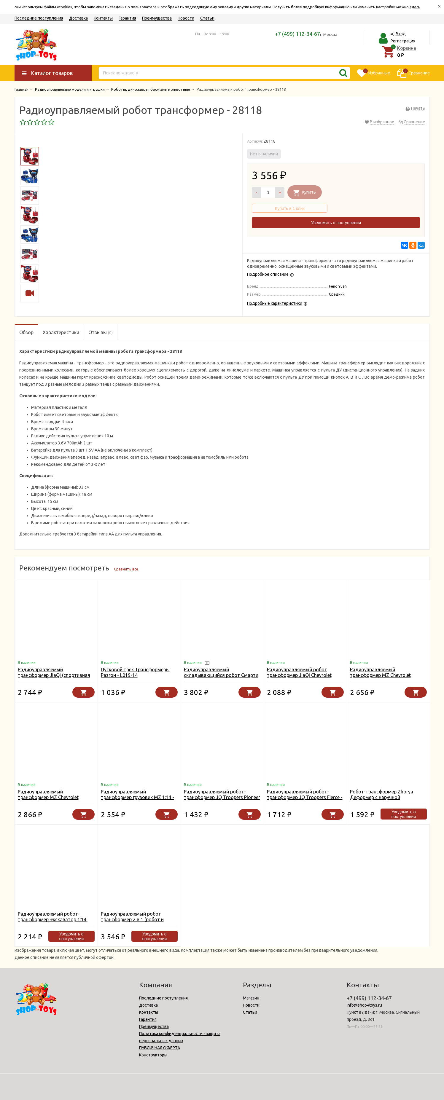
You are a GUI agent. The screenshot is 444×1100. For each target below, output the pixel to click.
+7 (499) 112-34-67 (297, 34)
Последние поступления (39, 18)
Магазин (251, 998)
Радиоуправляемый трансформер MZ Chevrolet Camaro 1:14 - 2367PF (48, 797)
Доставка (78, 18)
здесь (415, 7)
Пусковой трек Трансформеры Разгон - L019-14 (135, 672)
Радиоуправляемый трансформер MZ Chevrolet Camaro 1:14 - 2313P (380, 675)
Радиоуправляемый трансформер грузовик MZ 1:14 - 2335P (137, 797)
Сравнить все (126, 569)
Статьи (207, 18)
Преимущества (157, 18)
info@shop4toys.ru (364, 1005)
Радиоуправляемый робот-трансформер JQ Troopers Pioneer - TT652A (222, 797)
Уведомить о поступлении (336, 222)
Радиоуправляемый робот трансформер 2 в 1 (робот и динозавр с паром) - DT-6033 (133, 919)
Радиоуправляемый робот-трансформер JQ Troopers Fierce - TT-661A (305, 797)
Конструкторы (153, 1055)
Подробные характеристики (274, 303)
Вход (401, 33)
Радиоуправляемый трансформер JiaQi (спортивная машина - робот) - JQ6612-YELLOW (54, 678)
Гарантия (127, 18)
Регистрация (403, 41)
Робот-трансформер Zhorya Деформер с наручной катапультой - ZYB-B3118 (381, 797)
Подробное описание (268, 274)
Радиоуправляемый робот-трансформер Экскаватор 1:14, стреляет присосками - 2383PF (52, 919)
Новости (186, 18)
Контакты (103, 18)
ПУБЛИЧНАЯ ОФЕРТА (159, 1047)
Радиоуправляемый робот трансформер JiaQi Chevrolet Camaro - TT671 (299, 675)
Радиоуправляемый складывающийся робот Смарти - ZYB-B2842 (221, 675)
